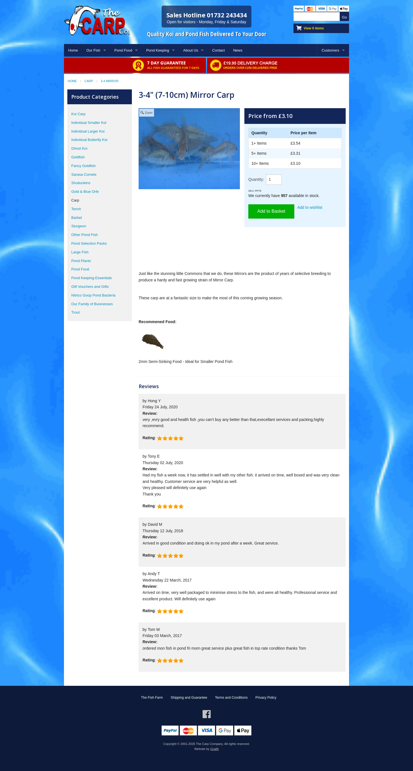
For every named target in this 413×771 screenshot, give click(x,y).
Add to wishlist (309, 207)
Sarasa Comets (84, 174)
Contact (218, 50)
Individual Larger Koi (88, 131)
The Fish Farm (152, 698)
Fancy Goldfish (83, 166)
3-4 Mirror (110, 81)
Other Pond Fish (84, 235)
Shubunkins (80, 183)
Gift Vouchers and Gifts (90, 286)
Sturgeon (78, 226)
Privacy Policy (265, 698)
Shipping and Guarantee (189, 698)
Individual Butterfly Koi (89, 140)
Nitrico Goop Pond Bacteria (93, 295)
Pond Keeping (157, 50)
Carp (88, 81)
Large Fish (79, 252)
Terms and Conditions (231, 698)
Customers (330, 50)
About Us (190, 50)
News (237, 50)
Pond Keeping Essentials (91, 278)
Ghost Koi (79, 148)
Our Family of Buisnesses (92, 304)
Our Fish (93, 50)
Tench (76, 209)
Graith (214, 749)
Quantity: (256, 179)
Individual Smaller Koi (88, 123)
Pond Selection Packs (89, 243)
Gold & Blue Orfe (85, 191)
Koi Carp (78, 114)
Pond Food (123, 50)
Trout (75, 312)
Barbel (76, 218)
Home (73, 50)
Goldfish (78, 157)
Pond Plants (81, 261)
